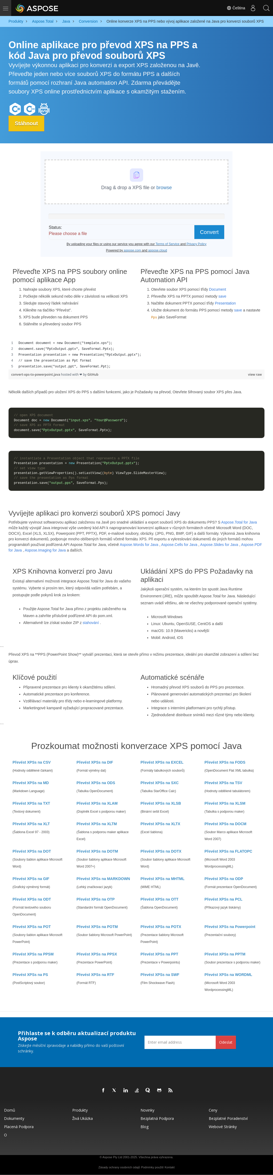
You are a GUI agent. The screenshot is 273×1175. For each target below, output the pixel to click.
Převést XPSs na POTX (160, 927)
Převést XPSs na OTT (159, 899)
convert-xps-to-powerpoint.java (36, 374)
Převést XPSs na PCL (223, 899)
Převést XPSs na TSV (223, 783)
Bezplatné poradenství (228, 1118)
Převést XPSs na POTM (97, 927)
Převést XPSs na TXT (31, 803)
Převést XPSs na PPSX (97, 954)
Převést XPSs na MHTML (162, 879)
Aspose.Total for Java (239, 522)
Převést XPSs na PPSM (33, 954)
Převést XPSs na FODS (224, 762)
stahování (91, 622)
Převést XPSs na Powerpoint (229, 927)
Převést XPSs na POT (32, 927)
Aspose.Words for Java (139, 544)
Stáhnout (26, 123)
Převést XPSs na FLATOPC (228, 851)
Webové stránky (223, 1126)
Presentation (225, 303)
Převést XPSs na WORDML (228, 975)
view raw (255, 374)
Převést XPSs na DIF (95, 762)
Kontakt (169, 1167)
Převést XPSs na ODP (223, 879)
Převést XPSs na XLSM (224, 803)
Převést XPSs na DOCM (225, 824)
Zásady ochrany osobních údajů (119, 1167)
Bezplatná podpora (157, 1118)
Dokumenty (14, 1118)
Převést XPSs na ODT (32, 899)
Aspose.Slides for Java (219, 544)
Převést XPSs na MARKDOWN (103, 879)
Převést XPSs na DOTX (160, 851)
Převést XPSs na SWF (159, 975)
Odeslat (225, 1042)
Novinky (147, 1110)
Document (217, 289)
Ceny (213, 1110)
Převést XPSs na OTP (96, 899)
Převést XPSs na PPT (159, 954)
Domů (9, 1110)
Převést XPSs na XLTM (97, 824)
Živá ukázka (82, 1118)
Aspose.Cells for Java (179, 544)
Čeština (236, 8)
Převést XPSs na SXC (159, 783)
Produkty (80, 1110)
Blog (144, 1126)
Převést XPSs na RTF (95, 975)
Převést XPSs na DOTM (97, 851)
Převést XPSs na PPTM (224, 954)
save (222, 296)
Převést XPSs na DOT (32, 851)
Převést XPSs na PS (30, 975)
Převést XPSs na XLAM (97, 803)
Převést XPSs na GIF (31, 879)
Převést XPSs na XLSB (160, 803)
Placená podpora (19, 1126)
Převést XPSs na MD (31, 783)
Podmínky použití (152, 1167)
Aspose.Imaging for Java (45, 550)
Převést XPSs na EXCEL (161, 762)
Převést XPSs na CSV (32, 762)
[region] (136, 355)
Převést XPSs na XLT (31, 824)
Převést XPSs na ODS (96, 783)
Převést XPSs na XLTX (160, 824)
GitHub (92, 374)
